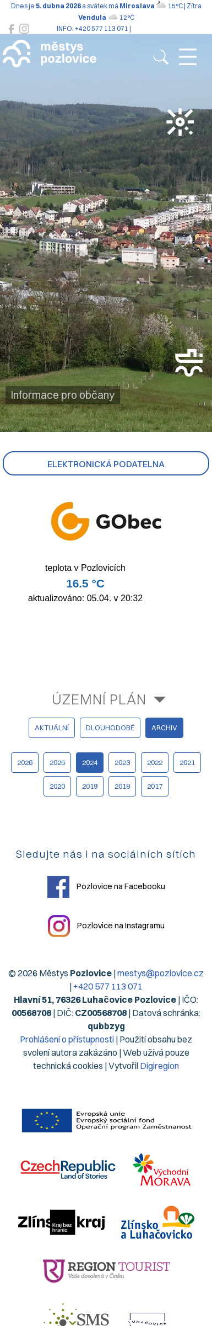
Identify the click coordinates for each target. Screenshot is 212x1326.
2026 (24, 762)
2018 (122, 786)
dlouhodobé (110, 727)
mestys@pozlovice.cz (160, 973)
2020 (57, 786)
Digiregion (159, 1065)
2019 (89, 786)
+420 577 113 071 (108, 986)
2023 (122, 762)
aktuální (52, 727)
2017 (154, 786)
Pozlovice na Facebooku (106, 887)
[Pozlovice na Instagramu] (24, 29)
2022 (154, 762)
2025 (57, 762)
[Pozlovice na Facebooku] (11, 29)
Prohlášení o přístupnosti (67, 1039)
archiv (164, 727)
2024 (89, 762)
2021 (187, 762)
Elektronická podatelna (106, 463)
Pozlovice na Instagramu (106, 926)
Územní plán (99, 699)
